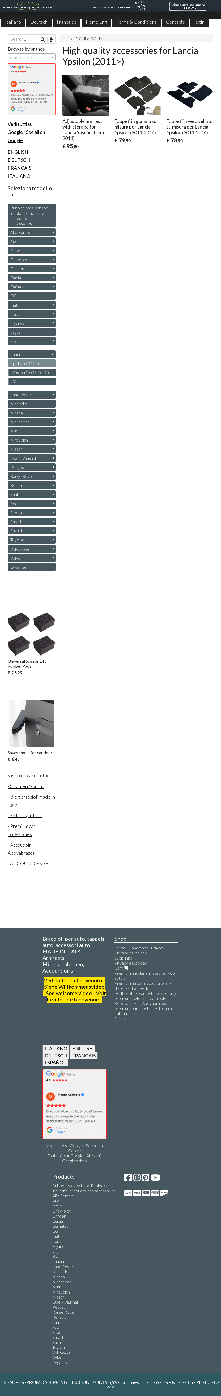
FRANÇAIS (84, 1056)
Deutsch (39, 22)
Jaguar (16, 332)
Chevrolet (19, 259)
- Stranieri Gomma (26, 786)
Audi (14, 241)
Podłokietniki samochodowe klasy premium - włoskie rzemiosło (145, 996)
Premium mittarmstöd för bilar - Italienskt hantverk (142, 985)
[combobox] (32, 57)
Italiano (13, 22)
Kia (13, 341)
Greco (120, 1018)
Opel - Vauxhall (23, 458)
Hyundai (18, 323)
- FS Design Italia (25, 815)
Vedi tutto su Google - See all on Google (74, 1148)
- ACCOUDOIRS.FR (28, 863)
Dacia (15, 277)
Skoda (16, 512)
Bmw (15, 250)
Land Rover (20, 394)
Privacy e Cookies (130, 952)
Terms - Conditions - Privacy (139, 947)
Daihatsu (18, 286)
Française (66, 22)
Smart (16, 521)
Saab (14, 494)
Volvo (15, 557)
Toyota (16, 539)
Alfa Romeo (20, 232)
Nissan (16, 448)
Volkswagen (21, 548)
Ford (14, 313)
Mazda (16, 412)
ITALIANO (56, 1048)
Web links (123, 957)
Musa (17, 381)
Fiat (14, 304)
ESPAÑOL (55, 1062)
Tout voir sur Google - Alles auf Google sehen (74, 1158)
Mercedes (19, 421)
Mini (14, 430)
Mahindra (19, 403)
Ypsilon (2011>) (91, 38)
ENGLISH (82, 1048)
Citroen (17, 268)
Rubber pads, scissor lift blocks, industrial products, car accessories (29, 215)
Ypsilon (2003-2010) (30, 372)
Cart (121, 967)
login (199, 22)
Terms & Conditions (136, 22)
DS (13, 295)
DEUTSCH (56, 1056)
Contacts (175, 22)
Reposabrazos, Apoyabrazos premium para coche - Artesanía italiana (143, 1008)
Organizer (19, 566)
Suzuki (16, 530)
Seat (14, 503)
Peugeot (18, 467)
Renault (17, 485)
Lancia (67, 38)
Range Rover (21, 476)
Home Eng (96, 22)
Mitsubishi (19, 439)
